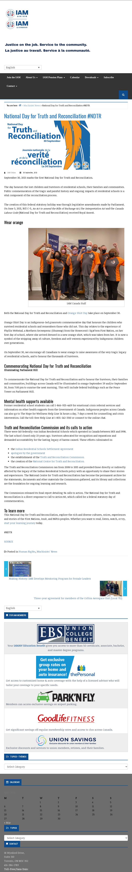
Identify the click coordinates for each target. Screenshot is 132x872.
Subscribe (109, 77)
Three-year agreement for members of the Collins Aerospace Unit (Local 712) (78, 598)
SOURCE (8, 541)
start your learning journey (19, 523)
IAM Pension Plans (54, 77)
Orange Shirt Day (77, 313)
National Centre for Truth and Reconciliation (58, 461)
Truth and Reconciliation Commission (62, 457)
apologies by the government (28, 453)
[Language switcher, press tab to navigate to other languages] (22, 67)
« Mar (7, 822)
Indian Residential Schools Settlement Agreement (44, 449)
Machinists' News (47, 551)
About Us (32, 77)
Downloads (92, 77)
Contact (12, 86)
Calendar (75, 77)
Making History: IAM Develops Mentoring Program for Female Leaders (50, 578)
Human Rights (27, 551)
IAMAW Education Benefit (29, 645)
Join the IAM (13, 77)
